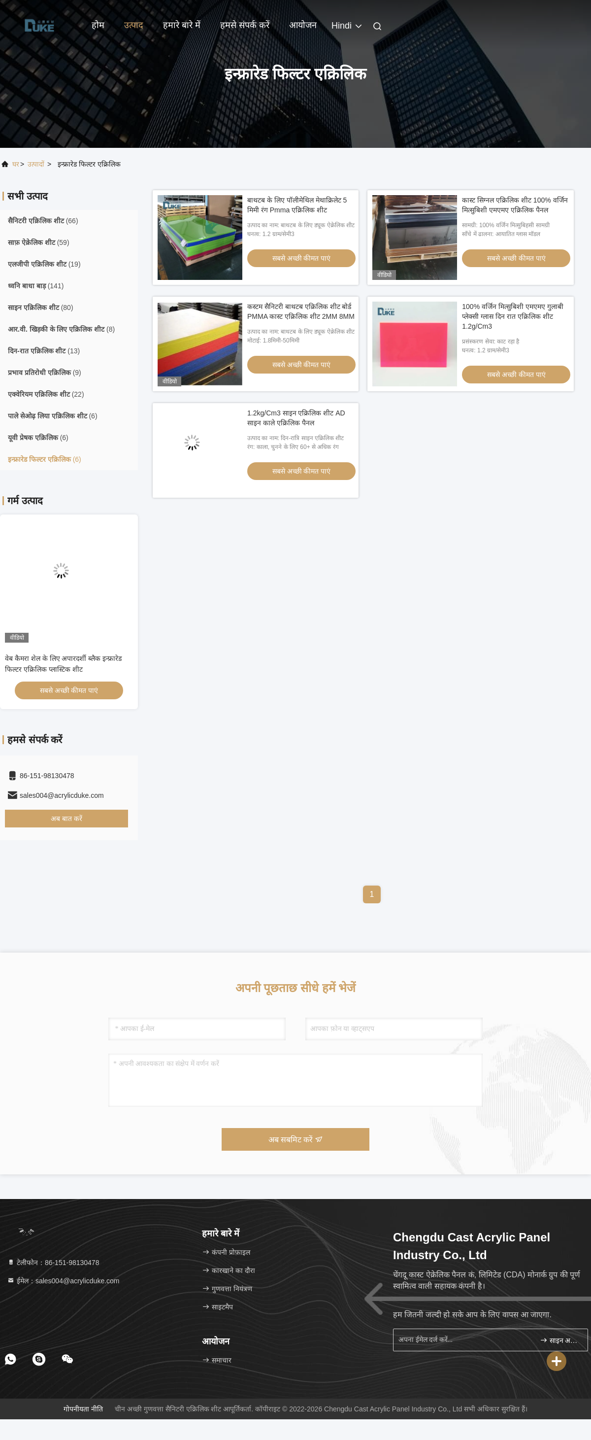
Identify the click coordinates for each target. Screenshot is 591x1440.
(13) (44, 351)
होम (98, 25)
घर (15, 164)
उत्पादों (36, 164)
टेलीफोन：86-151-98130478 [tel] (53, 1263)
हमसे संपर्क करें (244, 25)
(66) (43, 221)
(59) (38, 242)
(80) (40, 307)
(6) (53, 416)
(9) (44, 373)
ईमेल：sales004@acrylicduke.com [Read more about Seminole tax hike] (63, 1281)
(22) (46, 394)
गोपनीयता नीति (83, 1409)
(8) (61, 329)
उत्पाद (133, 25)
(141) (36, 286)
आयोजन (303, 25)
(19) (44, 264)
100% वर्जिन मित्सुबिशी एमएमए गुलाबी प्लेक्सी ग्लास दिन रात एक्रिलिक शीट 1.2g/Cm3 (512, 316)
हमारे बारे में (181, 25)
